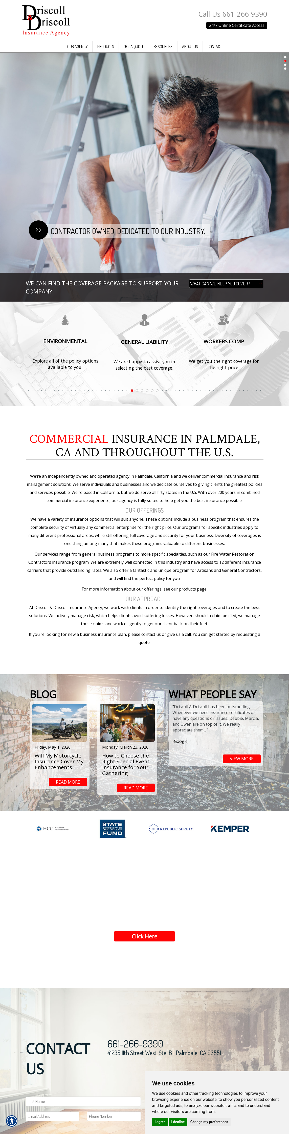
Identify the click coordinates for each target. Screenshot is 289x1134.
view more (242, 759)
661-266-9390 (135, 1048)
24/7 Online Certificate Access (236, 25)
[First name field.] (83, 1106)
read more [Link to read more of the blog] (68, 782)
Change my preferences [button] (209, 1122)
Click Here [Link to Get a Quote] (145, 940)
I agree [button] (160, 1122)
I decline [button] (178, 1122)
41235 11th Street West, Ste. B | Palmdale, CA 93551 (164, 1057)
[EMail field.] (53, 1121)
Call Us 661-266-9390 (232, 14)
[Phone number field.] (114, 1121)
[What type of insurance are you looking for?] (226, 283)
